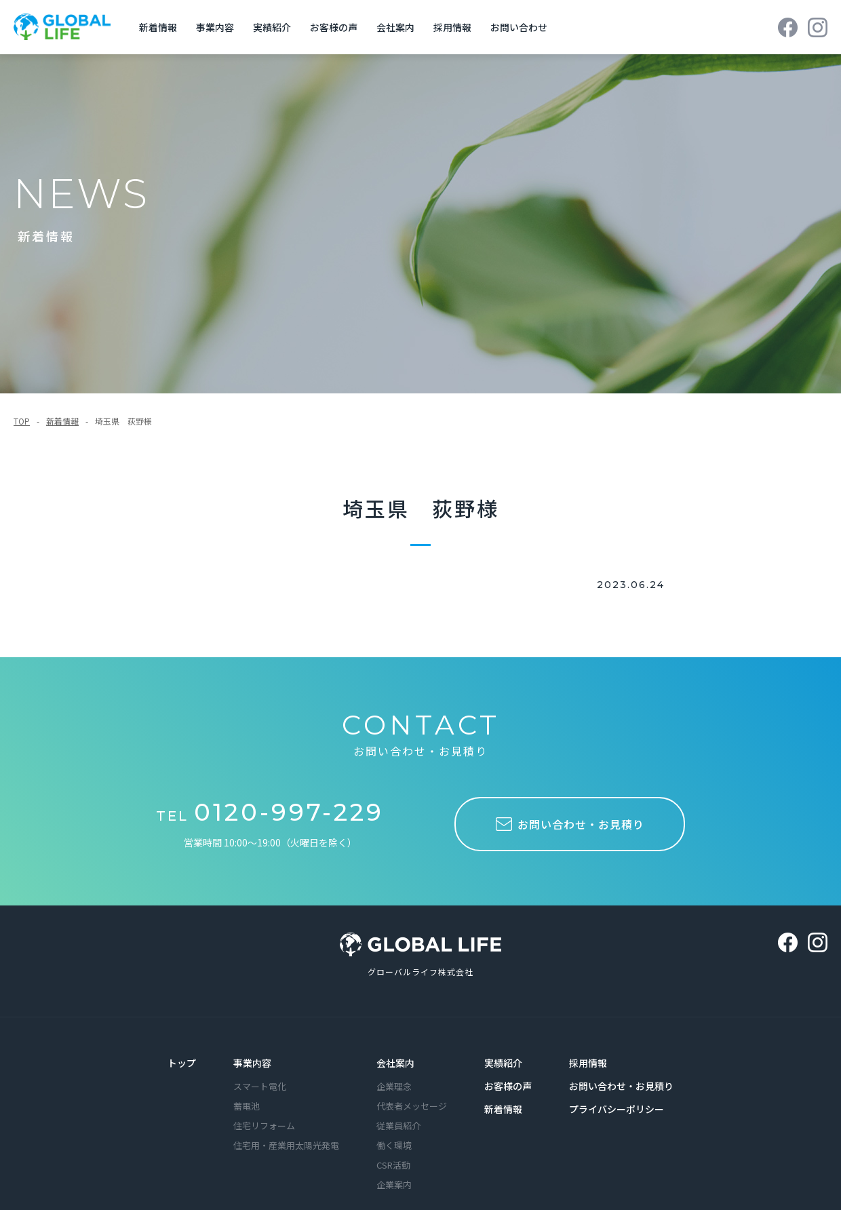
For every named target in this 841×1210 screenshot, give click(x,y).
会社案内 (395, 1049)
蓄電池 (246, 1092)
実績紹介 (503, 1049)
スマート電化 (259, 1072)
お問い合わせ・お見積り (621, 1072)
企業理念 (394, 1072)
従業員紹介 (398, 1112)
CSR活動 (393, 1151)
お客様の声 (508, 1072)
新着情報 (62, 407)
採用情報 (588, 1049)
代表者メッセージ (411, 1092)
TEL (270, 802)
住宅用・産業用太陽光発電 (286, 1131)
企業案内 (394, 1171)
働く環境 (394, 1131)
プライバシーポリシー (616, 1095)
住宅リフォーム (264, 1112)
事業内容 (252, 1049)
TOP (22, 407)
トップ (182, 1049)
